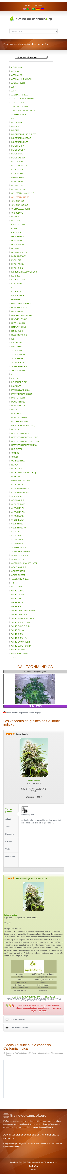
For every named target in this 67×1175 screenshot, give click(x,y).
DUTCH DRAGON (18, 256)
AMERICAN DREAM (19, 95)
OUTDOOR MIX (18, 461)
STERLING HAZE (18, 547)
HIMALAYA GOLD (18, 327)
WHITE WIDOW (18, 650)
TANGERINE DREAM (20, 579)
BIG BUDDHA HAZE (19, 142)
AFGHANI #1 (16, 75)
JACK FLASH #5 (18, 355)
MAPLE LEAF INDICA (20, 390)
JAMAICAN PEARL (19, 366)
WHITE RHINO (17, 630)
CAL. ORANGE (17, 201)
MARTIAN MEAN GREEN (21, 394)
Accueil (27, 5)
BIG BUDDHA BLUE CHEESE (23, 134)
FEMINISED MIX (18, 280)
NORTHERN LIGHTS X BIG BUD (25, 441)
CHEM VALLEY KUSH (20, 209)
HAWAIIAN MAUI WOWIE (22, 315)
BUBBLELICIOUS (18, 189)
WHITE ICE (16, 606)
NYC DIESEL (16, 449)
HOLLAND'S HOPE (19, 335)
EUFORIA (15, 276)
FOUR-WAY (16, 292)
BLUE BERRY (17, 162)
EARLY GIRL (16, 260)
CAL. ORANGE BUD (19, 205)
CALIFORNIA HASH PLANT (22, 193)
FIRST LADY (16, 284)
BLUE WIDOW (17, 173)
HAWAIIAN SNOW (18, 319)
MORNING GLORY (19, 418)
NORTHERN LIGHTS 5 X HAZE (24, 437)
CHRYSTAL (16, 221)
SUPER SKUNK (18, 559)
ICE (12, 339)
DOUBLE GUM (17, 244)
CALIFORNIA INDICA (20, 197)
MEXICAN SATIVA (18, 406)
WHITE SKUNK (17, 634)
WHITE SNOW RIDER (20, 642)
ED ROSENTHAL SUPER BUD (24, 272)
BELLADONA (16, 122)
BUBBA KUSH (17, 181)
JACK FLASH (17, 351)
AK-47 (13, 87)
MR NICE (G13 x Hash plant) (23, 425)
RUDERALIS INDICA (20, 488)
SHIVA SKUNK (17, 516)
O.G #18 (14, 457)
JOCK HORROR (18, 370)
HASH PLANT (17, 311)
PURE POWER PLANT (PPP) (23, 473)
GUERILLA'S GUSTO (20, 307)
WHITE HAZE (17, 602)
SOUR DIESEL (17, 543)
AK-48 (13, 91)
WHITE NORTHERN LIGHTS (23, 618)
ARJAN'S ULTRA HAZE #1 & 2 (24, 110)
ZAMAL (14, 658)
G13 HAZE (15, 299)
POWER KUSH (17, 469)
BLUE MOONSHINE (19, 166)
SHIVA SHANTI (17, 508)
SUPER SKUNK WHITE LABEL (24, 563)
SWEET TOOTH (18, 571)
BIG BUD (15, 130)
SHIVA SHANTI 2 (18, 512)
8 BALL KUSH (17, 67)
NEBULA (15, 429)
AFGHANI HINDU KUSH (21, 79)
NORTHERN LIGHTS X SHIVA (24, 445)
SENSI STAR (16, 496)
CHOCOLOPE (17, 213)
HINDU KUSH (17, 331)
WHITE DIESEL (17, 595)
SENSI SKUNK (17, 500)
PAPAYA (14, 465)
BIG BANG (15, 126)
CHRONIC (15, 217)
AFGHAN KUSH (18, 83)
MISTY (14, 410)
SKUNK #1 (15, 532)
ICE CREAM (16, 343)
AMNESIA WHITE (18, 103)
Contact (33, 1170)
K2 (12, 374)
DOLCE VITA (16, 240)
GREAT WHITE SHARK (21, 303)
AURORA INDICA (18, 114)
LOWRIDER (16, 386)
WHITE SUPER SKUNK (21, 646)
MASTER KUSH (18, 398)
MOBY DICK (16, 414)
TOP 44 (14, 583)
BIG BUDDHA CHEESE (21, 138)
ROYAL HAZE (17, 484)
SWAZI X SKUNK (18, 567)
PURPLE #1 (16, 476)
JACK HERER (17, 358)
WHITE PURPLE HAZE (21, 622)
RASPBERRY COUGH (20, 481)
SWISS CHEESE (18, 575)
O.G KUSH (15, 453)
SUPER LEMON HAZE (20, 551)
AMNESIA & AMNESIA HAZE (23, 99)
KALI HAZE (16, 378)
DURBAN (15, 248)
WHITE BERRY (17, 591)
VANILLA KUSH (17, 587)
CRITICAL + (16, 232)
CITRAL (14, 229)
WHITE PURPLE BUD (20, 626)
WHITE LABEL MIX (19, 614)
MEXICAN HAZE (18, 402)
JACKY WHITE (17, 362)
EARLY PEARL (17, 264)
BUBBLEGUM (17, 185)
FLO (13, 288)
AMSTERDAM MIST (19, 106)
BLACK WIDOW (18, 158)
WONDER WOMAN (19, 654)
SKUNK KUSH (17, 536)
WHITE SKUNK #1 (19, 638)
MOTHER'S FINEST (19, 421)
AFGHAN (15, 71)
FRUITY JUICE (17, 295)
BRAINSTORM (17, 177)
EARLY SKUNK (17, 268)
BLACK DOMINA (18, 150)
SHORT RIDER (17, 520)
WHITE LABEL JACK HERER (23, 610)
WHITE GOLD (17, 599)
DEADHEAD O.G (18, 236)
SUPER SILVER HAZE (20, 555)
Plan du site (38, 5)
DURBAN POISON (19, 252)
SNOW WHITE (17, 539)
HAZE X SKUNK (18, 323)
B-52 (13, 118)
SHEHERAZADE (18, 504)
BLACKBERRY (17, 146)
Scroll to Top (33, 1166)
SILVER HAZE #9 (18, 528)
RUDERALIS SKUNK (20, 492)
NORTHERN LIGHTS (20, 433)
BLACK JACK (17, 154)
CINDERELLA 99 (18, 225)
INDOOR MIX (17, 347)
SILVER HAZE (17, 524)
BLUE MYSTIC (17, 169)
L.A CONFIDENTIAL (19, 382)
